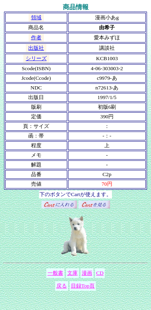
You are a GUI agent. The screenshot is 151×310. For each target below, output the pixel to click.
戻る (61, 286)
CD (100, 273)
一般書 (55, 273)
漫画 (87, 273)
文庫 (72, 273)
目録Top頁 (83, 286)
